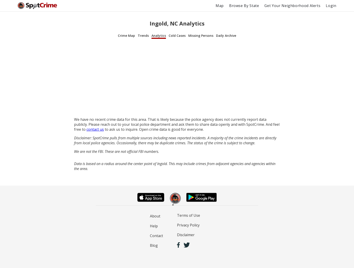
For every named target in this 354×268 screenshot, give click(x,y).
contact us (95, 129)
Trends (143, 35)
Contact (156, 235)
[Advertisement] (177, 78)
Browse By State (244, 5)
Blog (154, 245)
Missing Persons (200, 35)
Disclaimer (186, 234)
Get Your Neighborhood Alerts (292, 5)
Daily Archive (226, 35)
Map (220, 5)
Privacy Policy (188, 225)
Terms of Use (188, 215)
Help (154, 226)
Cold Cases (177, 35)
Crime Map (126, 35)
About (155, 216)
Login (331, 5)
